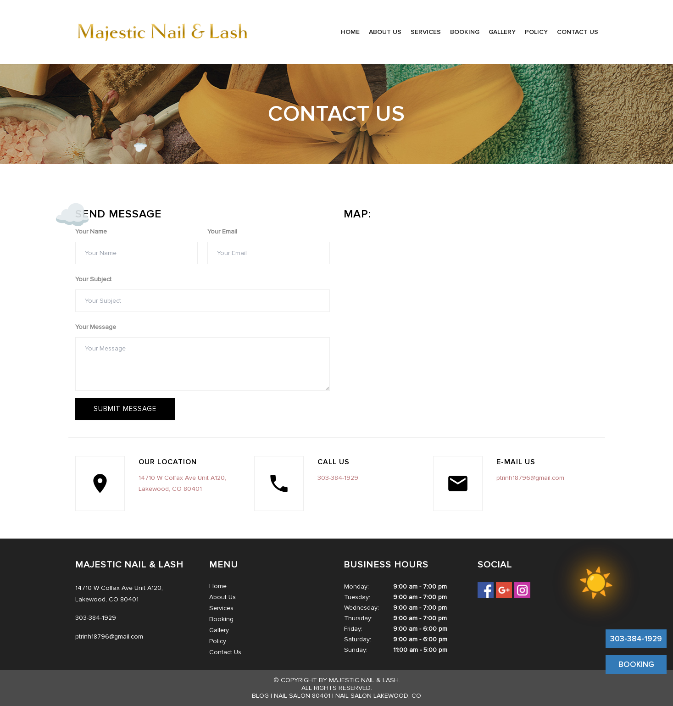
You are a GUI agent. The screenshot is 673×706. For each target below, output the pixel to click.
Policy (536, 32)
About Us (385, 32)
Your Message (95, 327)
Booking (464, 32)
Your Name (91, 231)
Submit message (125, 409)
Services (426, 32)
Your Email (222, 231)
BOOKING (636, 664)
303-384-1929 (636, 639)
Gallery (502, 32)
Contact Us (577, 32)
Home (350, 32)
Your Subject (93, 279)
